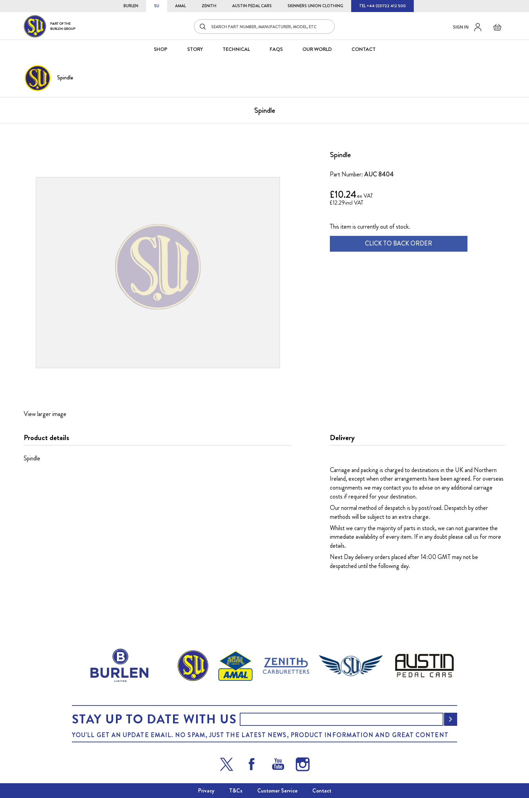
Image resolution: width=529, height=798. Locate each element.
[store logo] (49, 26)
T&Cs (235, 791)
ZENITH (209, 6)
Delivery (342, 438)
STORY (195, 49)
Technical (236, 49)
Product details (46, 438)
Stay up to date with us (154, 719)
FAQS (276, 49)
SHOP (161, 49)
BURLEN (130, 6)
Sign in (460, 27)
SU (156, 6)
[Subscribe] (450, 719)
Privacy (206, 791)
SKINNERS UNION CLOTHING (315, 6)
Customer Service (277, 791)
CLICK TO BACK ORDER (398, 243)
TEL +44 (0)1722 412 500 (382, 6)
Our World (317, 49)
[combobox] (264, 26)
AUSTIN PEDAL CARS (252, 6)
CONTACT (364, 49)
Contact (321, 791)
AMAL (180, 6)
